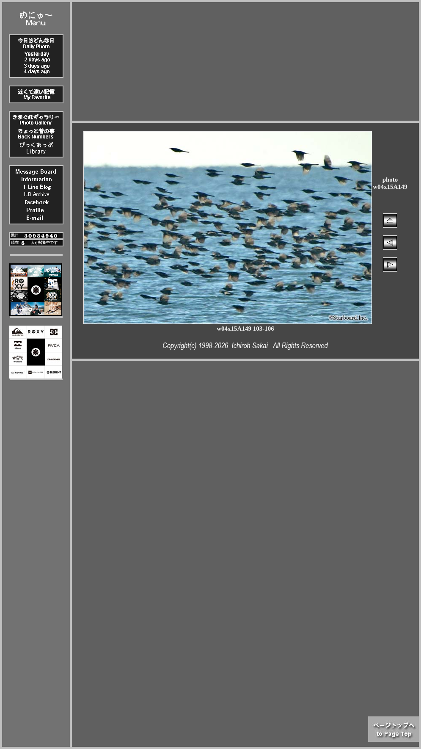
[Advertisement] (245, 61)
